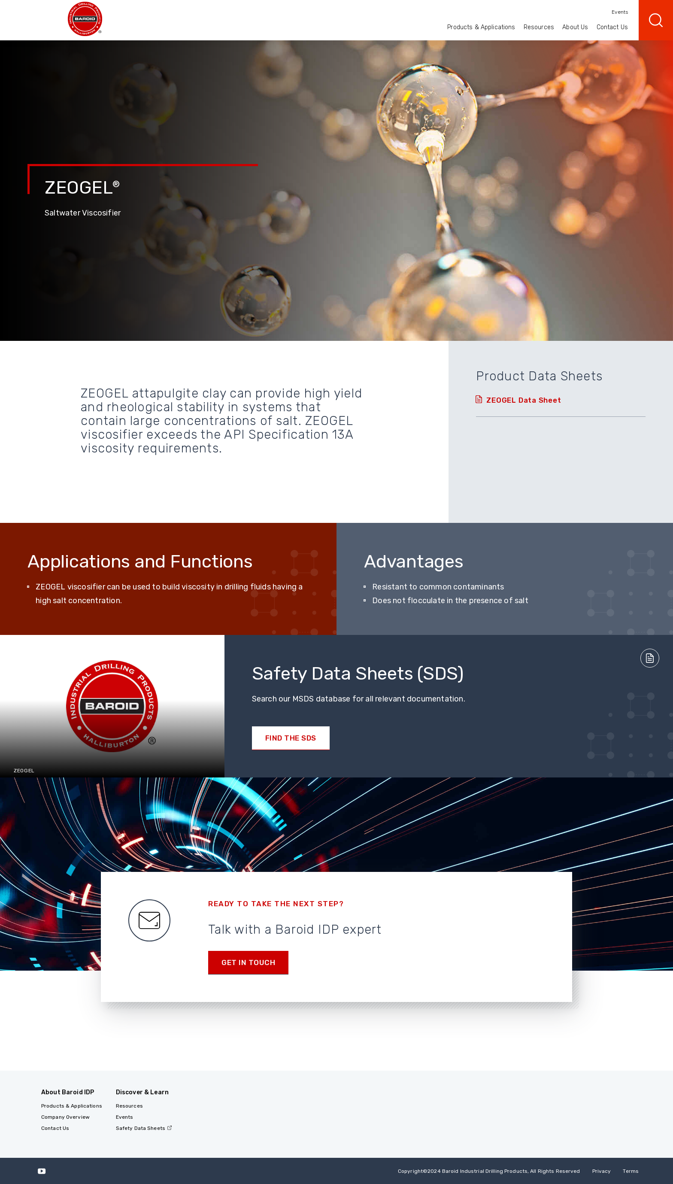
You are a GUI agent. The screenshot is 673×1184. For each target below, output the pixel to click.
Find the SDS (290, 738)
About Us (575, 27)
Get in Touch (248, 962)
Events (620, 12)
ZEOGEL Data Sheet (523, 400)
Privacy (601, 1171)
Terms (631, 1171)
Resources (539, 27)
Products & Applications (481, 27)
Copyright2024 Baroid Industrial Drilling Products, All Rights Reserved (489, 1171)
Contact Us (612, 27)
